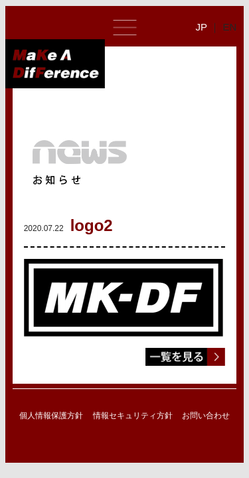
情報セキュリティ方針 (133, 415)
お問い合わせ (206, 415)
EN (229, 27)
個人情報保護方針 (51, 415)
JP (201, 27)
